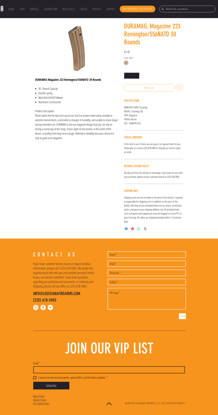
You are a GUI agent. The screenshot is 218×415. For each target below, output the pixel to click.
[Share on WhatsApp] (139, 229)
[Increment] (137, 76)
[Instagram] (35, 307)
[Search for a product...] (187, 9)
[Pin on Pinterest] (133, 229)
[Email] (108, 370)
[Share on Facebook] (126, 229)
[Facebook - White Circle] (43, 307)
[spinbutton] (132, 76)
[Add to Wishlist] (179, 87)
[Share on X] (145, 229)
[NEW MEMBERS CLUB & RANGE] (137, 9)
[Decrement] (127, 76)
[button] (22, 9)
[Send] (182, 316)
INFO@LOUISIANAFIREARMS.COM (56, 293)
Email (36, 363)
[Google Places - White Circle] (50, 307)
